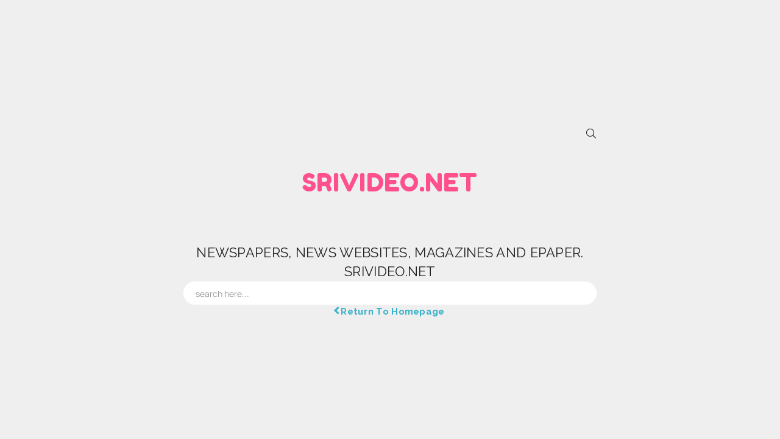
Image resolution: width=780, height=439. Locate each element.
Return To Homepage (389, 310)
